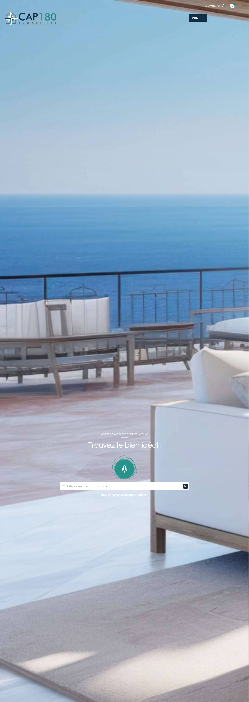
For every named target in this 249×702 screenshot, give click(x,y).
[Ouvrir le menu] (198, 18)
